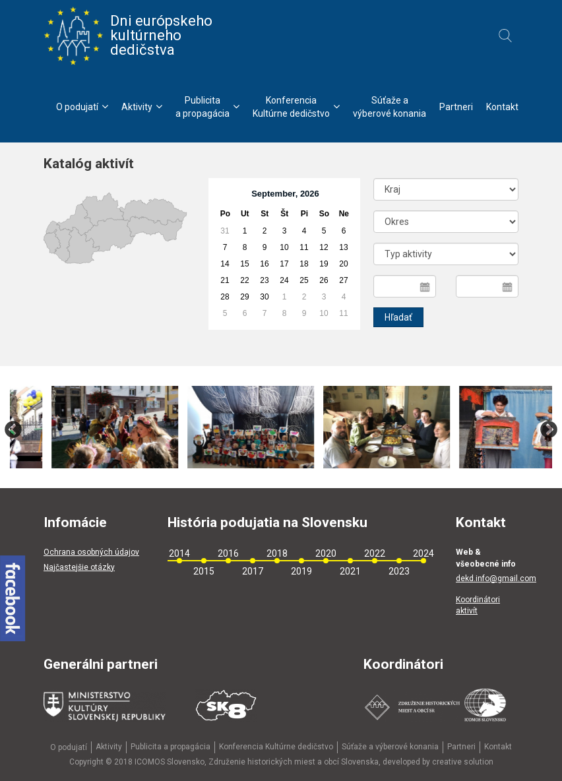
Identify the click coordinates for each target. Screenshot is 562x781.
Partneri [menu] (456, 107)
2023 (399, 571)
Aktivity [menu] (141, 106)
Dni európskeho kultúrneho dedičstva (128, 35)
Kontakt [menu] (502, 107)
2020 (325, 553)
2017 (252, 571)
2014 (179, 553)
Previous (13, 430)
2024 (423, 553)
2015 (203, 571)
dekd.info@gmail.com (496, 578)
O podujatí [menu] (82, 106)
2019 (301, 571)
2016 (228, 553)
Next (549, 430)
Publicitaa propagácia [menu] (207, 107)
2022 (374, 553)
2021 (350, 571)
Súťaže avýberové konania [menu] (389, 107)
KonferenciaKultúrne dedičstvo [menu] (296, 107)
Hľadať (398, 317)
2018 (277, 553)
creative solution (462, 761)
